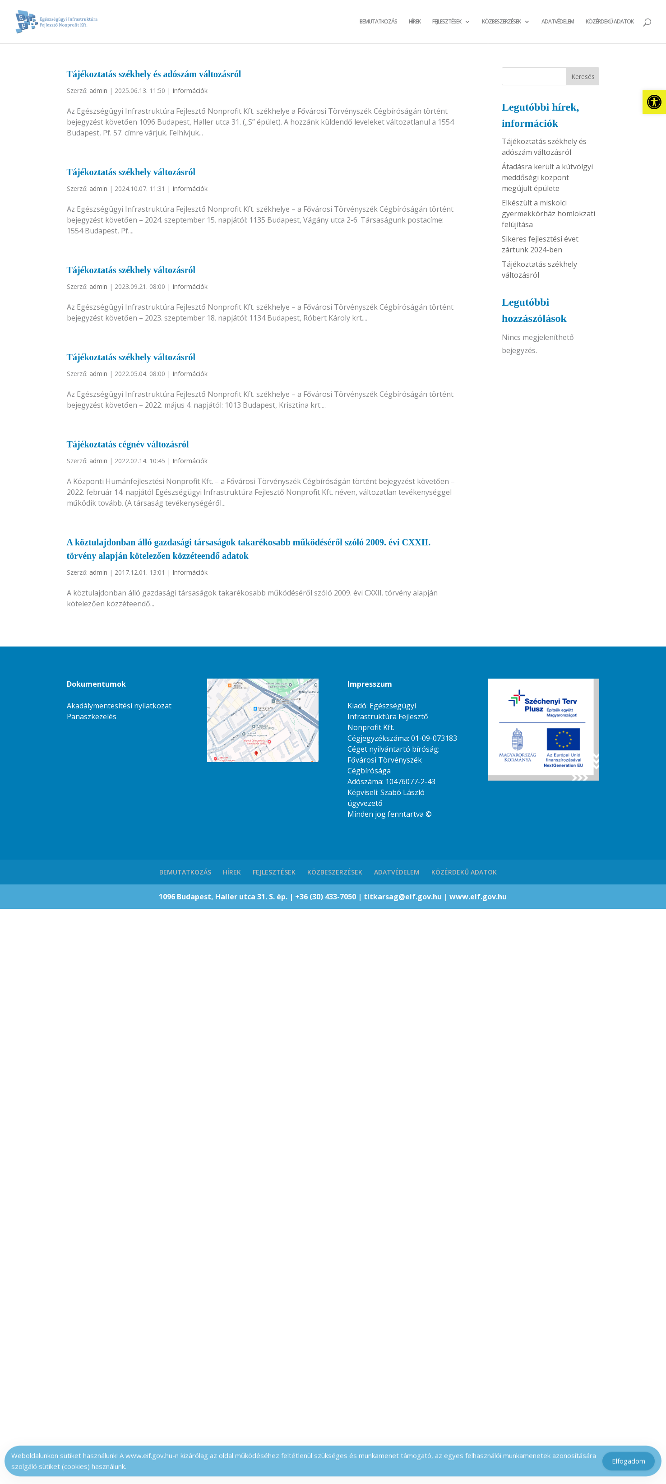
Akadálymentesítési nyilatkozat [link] (119, 706)
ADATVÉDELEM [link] (557, 22)
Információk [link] (190, 90)
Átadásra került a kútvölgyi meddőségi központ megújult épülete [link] (547, 177)
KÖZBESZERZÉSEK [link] (501, 22)
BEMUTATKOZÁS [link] (378, 22)
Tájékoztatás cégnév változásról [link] (128, 444)
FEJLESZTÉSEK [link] (446, 22)
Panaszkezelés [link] (91, 716)
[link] (654, 102)
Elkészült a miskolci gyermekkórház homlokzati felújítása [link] (548, 213)
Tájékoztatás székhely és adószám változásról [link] (154, 74)
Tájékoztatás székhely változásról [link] (131, 172)
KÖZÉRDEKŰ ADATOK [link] (610, 22)
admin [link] (98, 90)
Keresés (583, 76)
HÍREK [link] (415, 22)
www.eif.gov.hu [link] (478, 897)
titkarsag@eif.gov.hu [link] (404, 897)
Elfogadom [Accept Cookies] (628, 1463)
